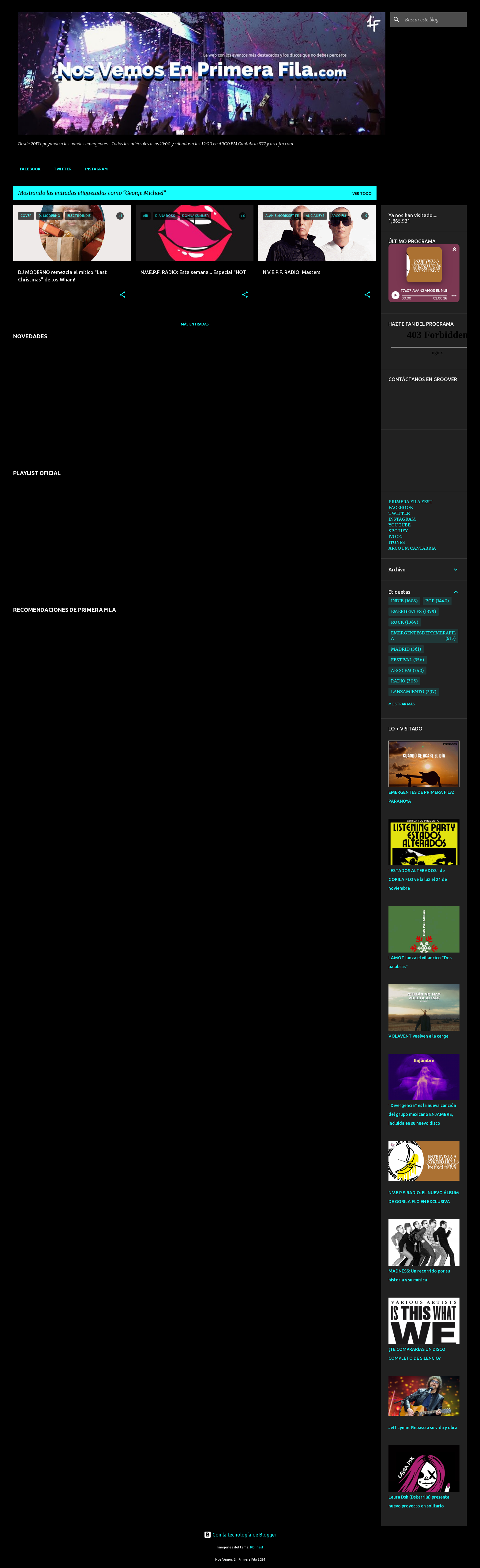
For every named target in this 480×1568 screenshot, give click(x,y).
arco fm (401, 670)
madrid (400, 649)
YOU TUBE (399, 525)
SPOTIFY (398, 530)
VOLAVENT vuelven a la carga (418, 1036)
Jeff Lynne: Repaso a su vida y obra (422, 1427)
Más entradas (195, 324)
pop (430, 601)
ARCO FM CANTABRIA (412, 548)
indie (397, 601)
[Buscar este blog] (435, 19)
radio (398, 681)
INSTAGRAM (94, 169)
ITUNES (396, 542)
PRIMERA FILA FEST (410, 501)
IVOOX (395, 536)
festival (401, 660)
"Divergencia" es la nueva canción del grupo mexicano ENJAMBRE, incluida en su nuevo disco (422, 1114)
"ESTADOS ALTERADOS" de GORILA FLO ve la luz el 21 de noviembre (417, 879)
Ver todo (362, 193)
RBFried (256, 1547)
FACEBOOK (28, 169)
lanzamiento (407, 691)
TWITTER (61, 169)
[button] (122, 295)
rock (397, 622)
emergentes (406, 611)
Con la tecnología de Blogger (240, 1534)
